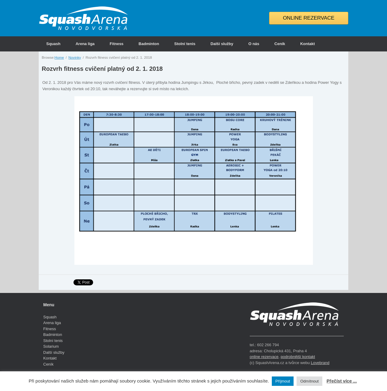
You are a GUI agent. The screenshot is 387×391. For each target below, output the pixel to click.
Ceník (280, 43)
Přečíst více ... (342, 380)
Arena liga (85, 43)
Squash (53, 43)
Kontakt (307, 43)
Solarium (51, 346)
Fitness (117, 43)
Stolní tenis (184, 43)
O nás (253, 43)
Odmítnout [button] (309, 381)
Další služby (221, 43)
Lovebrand (320, 362)
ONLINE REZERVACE (308, 18)
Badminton (148, 43)
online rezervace (264, 356)
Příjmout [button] (282, 381)
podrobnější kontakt (298, 356)
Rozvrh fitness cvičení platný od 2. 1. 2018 (102, 68)
